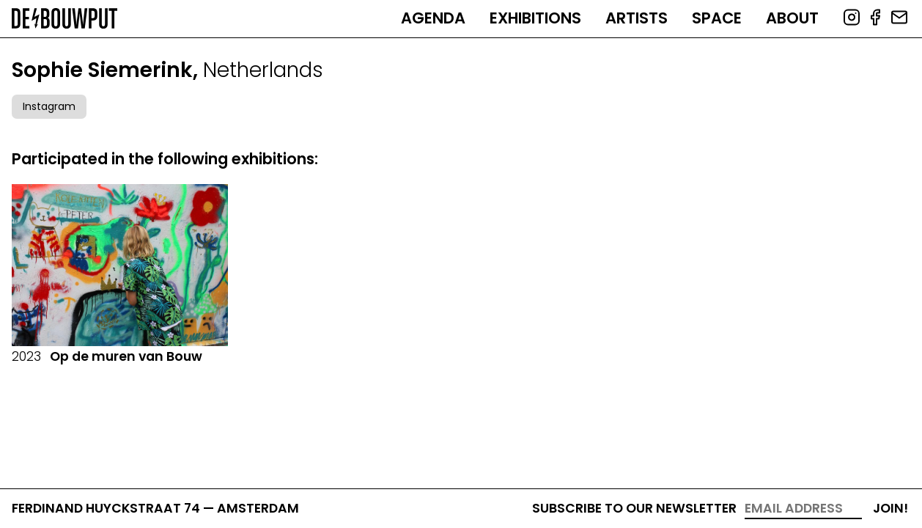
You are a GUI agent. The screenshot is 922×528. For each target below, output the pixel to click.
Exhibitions (535, 18)
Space (717, 18)
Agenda (433, 18)
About (792, 18)
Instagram (49, 106)
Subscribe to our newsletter (634, 508)
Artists (636, 18)
